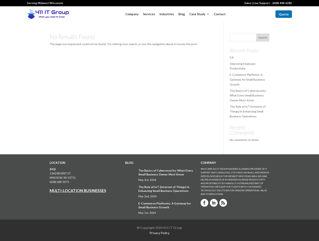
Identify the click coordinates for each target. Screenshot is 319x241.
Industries (167, 14)
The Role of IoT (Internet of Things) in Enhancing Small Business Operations (247, 111)
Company (132, 14)
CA (232, 57)
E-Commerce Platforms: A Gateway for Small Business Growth (247, 79)
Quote (284, 14)
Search (262, 37)
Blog (181, 14)
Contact (220, 14)
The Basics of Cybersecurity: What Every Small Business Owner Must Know (248, 95)
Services (149, 14)
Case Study (197, 14)
